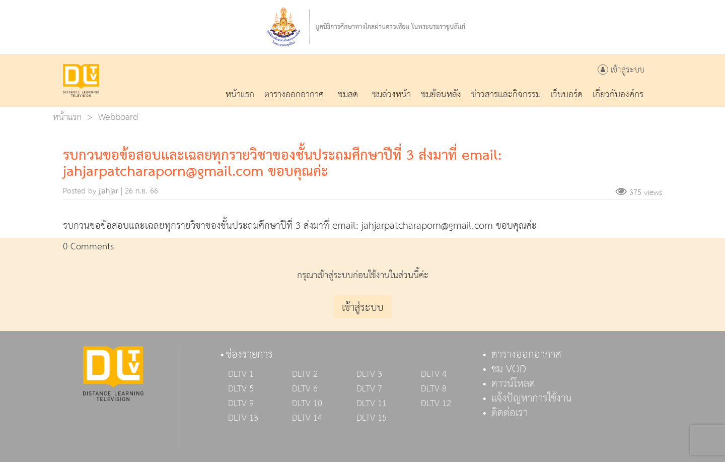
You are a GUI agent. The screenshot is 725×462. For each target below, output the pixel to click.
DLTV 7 (369, 389)
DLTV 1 (241, 374)
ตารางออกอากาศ (526, 355)
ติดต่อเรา (509, 413)
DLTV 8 (434, 389)
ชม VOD (508, 369)
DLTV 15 (371, 418)
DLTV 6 (305, 389)
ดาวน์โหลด (513, 384)
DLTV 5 (241, 389)
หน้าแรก (67, 117)
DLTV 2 (305, 374)
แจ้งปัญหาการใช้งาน (531, 398)
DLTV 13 (243, 418)
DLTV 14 (307, 418)
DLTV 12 (436, 403)
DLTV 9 (241, 403)
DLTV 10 (307, 403)
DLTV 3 (369, 374)
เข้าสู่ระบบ (621, 70)
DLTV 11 (371, 403)
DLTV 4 (434, 374)
